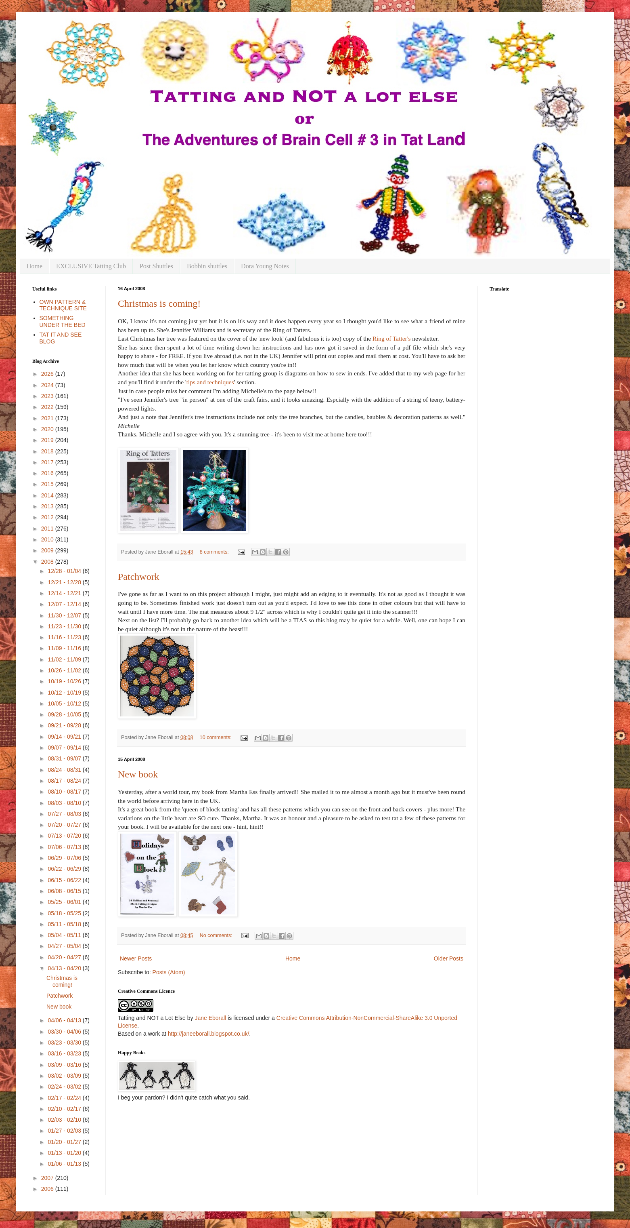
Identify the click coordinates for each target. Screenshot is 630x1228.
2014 (48, 495)
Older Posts (448, 958)
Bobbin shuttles (207, 266)
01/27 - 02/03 (65, 1130)
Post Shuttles (156, 266)
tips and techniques (210, 382)
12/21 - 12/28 (65, 582)
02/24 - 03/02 (65, 1086)
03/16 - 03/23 (65, 1053)
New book (138, 774)
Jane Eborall (210, 1018)
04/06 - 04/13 (65, 1020)
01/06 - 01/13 (65, 1164)
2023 (48, 396)
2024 (48, 385)
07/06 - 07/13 (65, 847)
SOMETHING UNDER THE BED (63, 321)
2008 (48, 561)
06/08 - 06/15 (65, 891)
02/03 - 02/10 (65, 1119)
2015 (48, 484)
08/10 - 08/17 (65, 791)
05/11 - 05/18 (65, 924)
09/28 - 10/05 (65, 714)
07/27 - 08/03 (65, 814)
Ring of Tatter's (392, 338)
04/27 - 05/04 (65, 946)
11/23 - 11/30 (65, 626)
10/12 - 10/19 (65, 692)
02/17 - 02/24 (65, 1098)
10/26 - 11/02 (65, 670)
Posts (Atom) (169, 972)
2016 (48, 473)
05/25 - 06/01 (65, 902)
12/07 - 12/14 (65, 604)
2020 (48, 429)
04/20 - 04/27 (65, 957)
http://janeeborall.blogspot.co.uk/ (208, 1033)
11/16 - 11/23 (65, 637)
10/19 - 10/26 (65, 681)
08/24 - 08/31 (65, 770)
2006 (48, 1189)
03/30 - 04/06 (65, 1031)
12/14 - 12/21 (65, 593)
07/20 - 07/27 (65, 824)
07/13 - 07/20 (65, 835)
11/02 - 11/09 (65, 659)
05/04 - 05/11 (65, 935)
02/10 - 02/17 (65, 1109)
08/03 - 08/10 (65, 803)
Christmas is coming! (159, 303)
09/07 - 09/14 (65, 747)
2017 (48, 462)
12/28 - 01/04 (65, 571)
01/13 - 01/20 (65, 1153)
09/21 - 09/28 (65, 725)
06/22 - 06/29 (65, 869)
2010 (48, 539)
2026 (48, 374)
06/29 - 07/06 (65, 858)
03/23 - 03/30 (65, 1042)
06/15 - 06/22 (65, 880)
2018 (48, 451)
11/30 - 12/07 (65, 615)
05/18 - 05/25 (65, 913)
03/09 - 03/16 (65, 1065)
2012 (48, 517)
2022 (48, 407)
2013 (48, 506)
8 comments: (215, 552)
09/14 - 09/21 (65, 736)
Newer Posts (136, 958)
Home (34, 266)
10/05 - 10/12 (65, 703)
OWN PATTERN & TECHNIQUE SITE (63, 305)
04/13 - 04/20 (65, 968)
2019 (48, 440)
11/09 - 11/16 (65, 648)
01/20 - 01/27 (65, 1142)
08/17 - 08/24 (65, 780)
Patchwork (138, 576)
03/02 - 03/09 (65, 1075)
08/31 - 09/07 (65, 758)
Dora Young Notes (265, 266)
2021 (48, 418)
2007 (48, 1178)
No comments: (217, 935)
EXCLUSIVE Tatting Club (91, 266)
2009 (48, 550)
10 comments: (216, 737)
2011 (48, 528)
